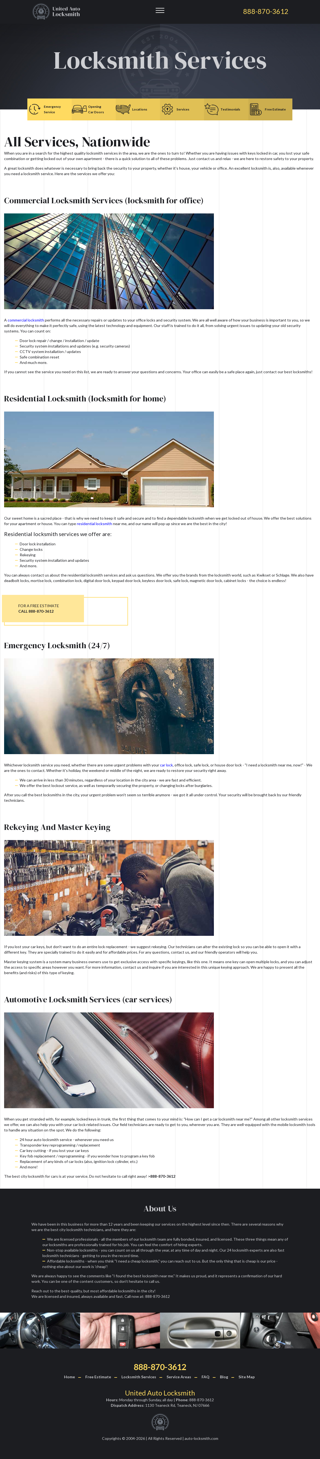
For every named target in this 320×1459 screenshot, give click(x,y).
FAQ (206, 1376)
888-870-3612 (160, 1367)
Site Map (246, 1376)
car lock (166, 765)
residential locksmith (94, 523)
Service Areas (179, 1376)
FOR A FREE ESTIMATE (38, 608)
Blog (224, 1376)
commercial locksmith (26, 320)
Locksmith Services (138, 1376)
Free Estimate (98, 1376)
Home (69, 1376)
